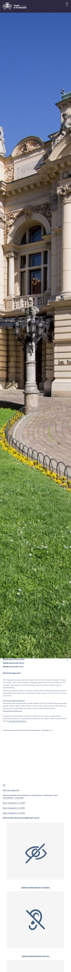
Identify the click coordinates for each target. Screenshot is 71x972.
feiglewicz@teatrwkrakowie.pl (12, 711)
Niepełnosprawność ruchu (13, 667)
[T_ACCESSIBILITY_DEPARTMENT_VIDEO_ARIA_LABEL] (35, 754)
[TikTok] (67, 660)
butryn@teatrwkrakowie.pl (17, 721)
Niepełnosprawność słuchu (13, 663)
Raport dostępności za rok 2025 (14, 813)
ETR (4, 785)
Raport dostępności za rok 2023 (14, 803)
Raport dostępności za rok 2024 (14, 808)
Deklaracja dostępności (11, 790)
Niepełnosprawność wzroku (14, 659)
